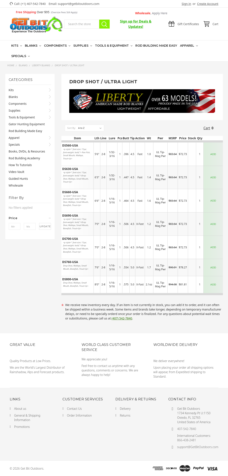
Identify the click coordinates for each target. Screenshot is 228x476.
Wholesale (151, 13)
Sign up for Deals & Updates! (136, 24)
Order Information (79, 415)
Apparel (187, 45)
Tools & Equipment (112, 45)
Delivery (125, 409)
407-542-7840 (186, 429)
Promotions (22, 427)
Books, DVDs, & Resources (27, 151)
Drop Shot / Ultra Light (69, 65)
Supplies (81, 45)
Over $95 (46, 12)
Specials (19, 56)
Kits (15, 45)
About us (20, 409)
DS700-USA (70, 238)
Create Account (207, 4)
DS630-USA (70, 169)
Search (104, 24)
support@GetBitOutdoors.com (197, 447)
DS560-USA (70, 145)
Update (45, 226)
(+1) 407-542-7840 (33, 4)
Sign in (186, 4)
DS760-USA (70, 262)
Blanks (31, 45)
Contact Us (74, 409)
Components (56, 45)
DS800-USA (70, 279)
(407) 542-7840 (122, 318)
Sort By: (71, 127)
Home (10, 65)
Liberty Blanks (41, 65)
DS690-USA (70, 215)
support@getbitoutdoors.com (78, 4)
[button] (30, 218)
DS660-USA (70, 192)
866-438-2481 (186, 440)
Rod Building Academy (24, 158)
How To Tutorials (20, 165)
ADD (213, 154)
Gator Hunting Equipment (27, 124)
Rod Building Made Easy (156, 45)
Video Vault (16, 172)
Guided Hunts (18, 179)
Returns (125, 415)
